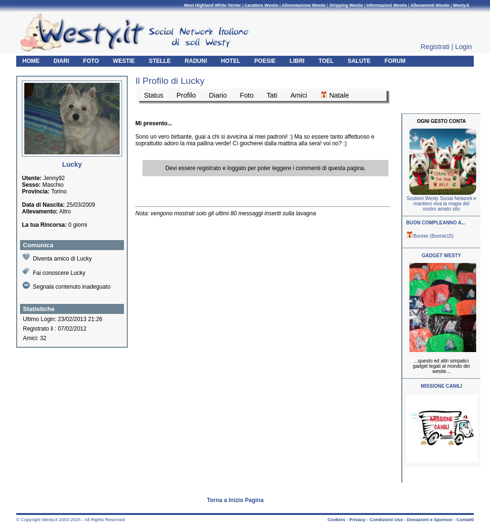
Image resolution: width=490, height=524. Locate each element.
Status (153, 95)
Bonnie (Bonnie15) (429, 236)
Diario (218, 95)
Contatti (465, 519)
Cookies (336, 519)
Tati (271, 95)
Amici (298, 95)
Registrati (434, 46)
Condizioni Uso (386, 519)
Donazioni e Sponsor (429, 519)
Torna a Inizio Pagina (235, 500)
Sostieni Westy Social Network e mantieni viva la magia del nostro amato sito (441, 204)
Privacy (357, 519)
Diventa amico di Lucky (57, 257)
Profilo (186, 95)
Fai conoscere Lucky (53, 271)
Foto (247, 95)
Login (463, 46)
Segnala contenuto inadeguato (66, 286)
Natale (334, 95)
